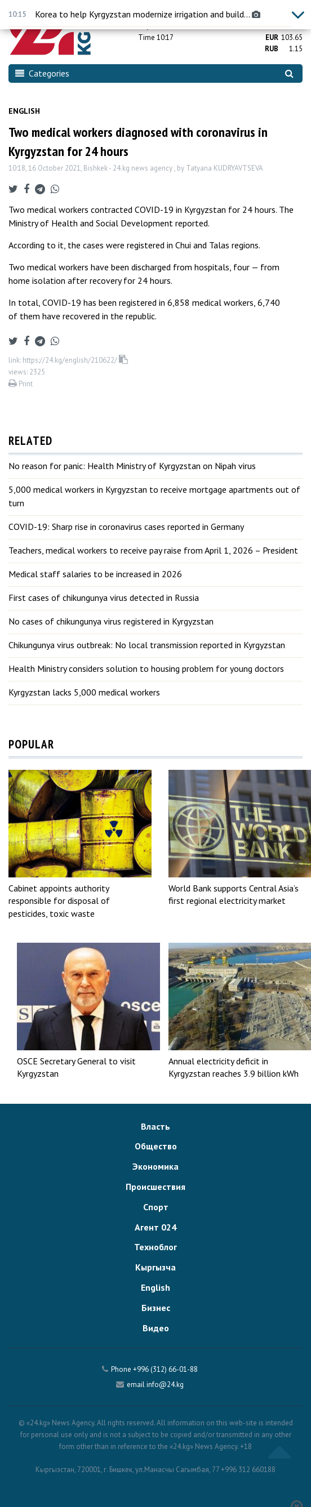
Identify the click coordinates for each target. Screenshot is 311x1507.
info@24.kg (165, 1384)
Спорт (155, 1206)
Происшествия (155, 1186)
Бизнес (155, 1307)
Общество (156, 1146)
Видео (156, 1328)
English (24, 111)
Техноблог (155, 1246)
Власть (155, 1126)
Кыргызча (155, 1267)
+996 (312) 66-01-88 (165, 1369)
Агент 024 (155, 1227)
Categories (42, 73)
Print (20, 384)
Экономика (155, 1166)
